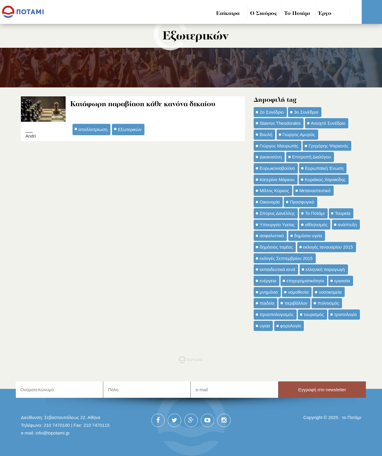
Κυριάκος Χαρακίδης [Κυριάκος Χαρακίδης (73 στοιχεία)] (325, 179)
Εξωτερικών (129, 129)
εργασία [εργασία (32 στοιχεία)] (342, 280)
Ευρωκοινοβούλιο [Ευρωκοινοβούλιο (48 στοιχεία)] (277, 168)
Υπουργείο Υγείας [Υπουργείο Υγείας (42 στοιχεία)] (277, 224)
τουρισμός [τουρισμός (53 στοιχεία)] (314, 314)
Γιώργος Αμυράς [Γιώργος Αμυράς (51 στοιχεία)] (299, 134)
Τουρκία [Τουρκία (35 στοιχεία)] (342, 213)
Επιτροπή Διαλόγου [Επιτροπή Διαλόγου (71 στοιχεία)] (311, 156)
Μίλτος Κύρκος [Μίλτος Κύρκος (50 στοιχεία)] (274, 190)
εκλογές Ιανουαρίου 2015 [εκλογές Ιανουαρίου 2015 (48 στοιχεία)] (328, 246)
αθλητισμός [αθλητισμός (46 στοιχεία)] (316, 224)
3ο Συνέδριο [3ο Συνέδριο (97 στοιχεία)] (306, 112)
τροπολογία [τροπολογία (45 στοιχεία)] (345, 314)
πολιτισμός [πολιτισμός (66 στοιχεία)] (328, 303)
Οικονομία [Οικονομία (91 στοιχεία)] (270, 201)
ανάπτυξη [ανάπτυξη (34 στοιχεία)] (347, 224)
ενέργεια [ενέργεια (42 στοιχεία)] (268, 280)
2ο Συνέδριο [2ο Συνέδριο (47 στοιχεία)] (272, 112)
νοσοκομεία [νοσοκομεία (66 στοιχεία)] (330, 292)
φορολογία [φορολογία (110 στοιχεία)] (290, 325)
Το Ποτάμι (297, 13)
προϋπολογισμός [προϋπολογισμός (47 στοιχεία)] (277, 314)
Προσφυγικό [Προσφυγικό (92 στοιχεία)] (302, 201)
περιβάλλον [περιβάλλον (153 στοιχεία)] (295, 303)
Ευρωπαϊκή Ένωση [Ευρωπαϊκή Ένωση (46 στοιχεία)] (324, 168)
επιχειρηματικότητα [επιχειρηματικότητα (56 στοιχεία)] (305, 280)
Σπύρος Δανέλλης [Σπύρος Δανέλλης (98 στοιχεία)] (277, 213)
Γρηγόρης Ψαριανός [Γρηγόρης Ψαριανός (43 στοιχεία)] (329, 145)
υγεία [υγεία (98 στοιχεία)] (265, 325)
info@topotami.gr (53, 432)
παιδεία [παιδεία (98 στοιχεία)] (267, 303)
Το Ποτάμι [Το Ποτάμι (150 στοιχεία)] (314, 213)
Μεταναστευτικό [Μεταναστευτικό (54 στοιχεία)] (315, 190)
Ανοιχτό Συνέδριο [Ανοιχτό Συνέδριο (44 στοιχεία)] (328, 123)
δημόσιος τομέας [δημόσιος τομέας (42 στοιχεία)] (276, 246)
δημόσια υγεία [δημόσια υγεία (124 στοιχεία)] (308, 235)
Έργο (324, 13)
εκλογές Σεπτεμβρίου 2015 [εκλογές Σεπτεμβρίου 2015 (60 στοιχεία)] (286, 258)
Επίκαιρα (228, 13)
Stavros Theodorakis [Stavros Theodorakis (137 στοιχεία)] (280, 123)
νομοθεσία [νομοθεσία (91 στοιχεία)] (298, 292)
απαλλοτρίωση (93, 129)
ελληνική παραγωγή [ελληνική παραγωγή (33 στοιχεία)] (325, 269)
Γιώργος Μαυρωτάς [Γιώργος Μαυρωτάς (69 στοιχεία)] (279, 145)
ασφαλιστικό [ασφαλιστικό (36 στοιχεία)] (272, 235)
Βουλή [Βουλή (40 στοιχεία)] (266, 134)
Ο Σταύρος (263, 13)
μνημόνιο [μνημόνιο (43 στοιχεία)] (269, 292)
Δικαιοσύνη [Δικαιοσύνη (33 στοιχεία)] (271, 156)
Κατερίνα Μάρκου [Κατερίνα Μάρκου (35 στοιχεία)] (277, 179)
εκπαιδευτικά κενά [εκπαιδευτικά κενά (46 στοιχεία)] (277, 269)
